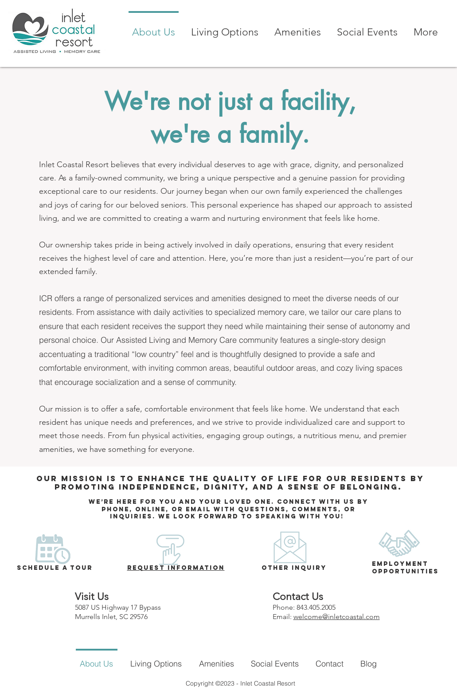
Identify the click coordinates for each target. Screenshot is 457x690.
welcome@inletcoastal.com (336, 616)
